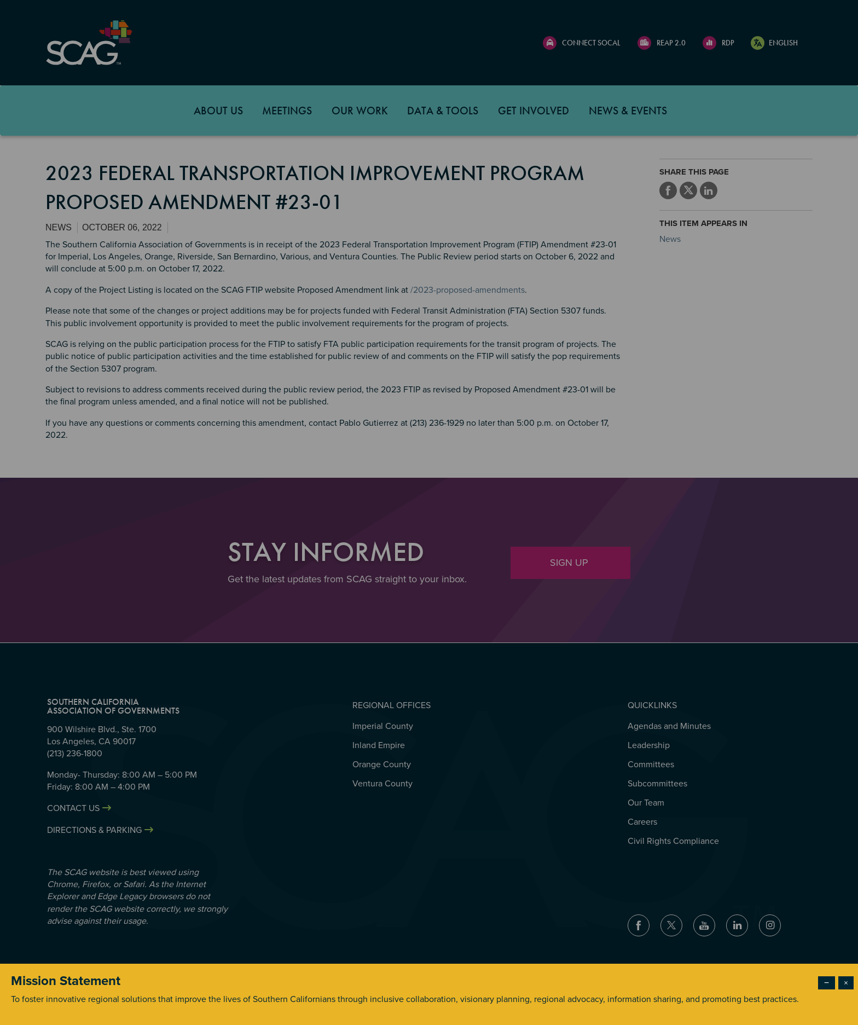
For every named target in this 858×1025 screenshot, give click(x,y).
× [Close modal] (846, 982)
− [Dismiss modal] (826, 982)
